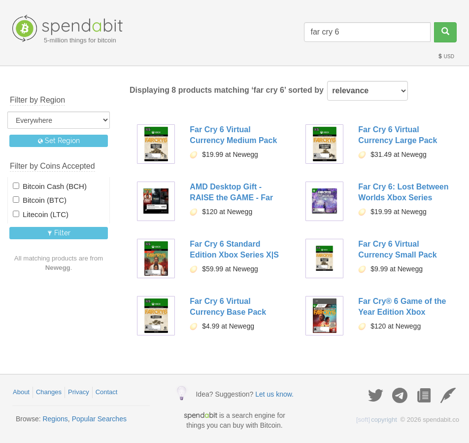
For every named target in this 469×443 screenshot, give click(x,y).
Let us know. (274, 394)
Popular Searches (99, 419)
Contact (107, 392)
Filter (58, 233)
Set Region (59, 141)
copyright (376, 419)
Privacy (78, 392)
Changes (49, 392)
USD (445, 56)
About (21, 392)
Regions (54, 419)
